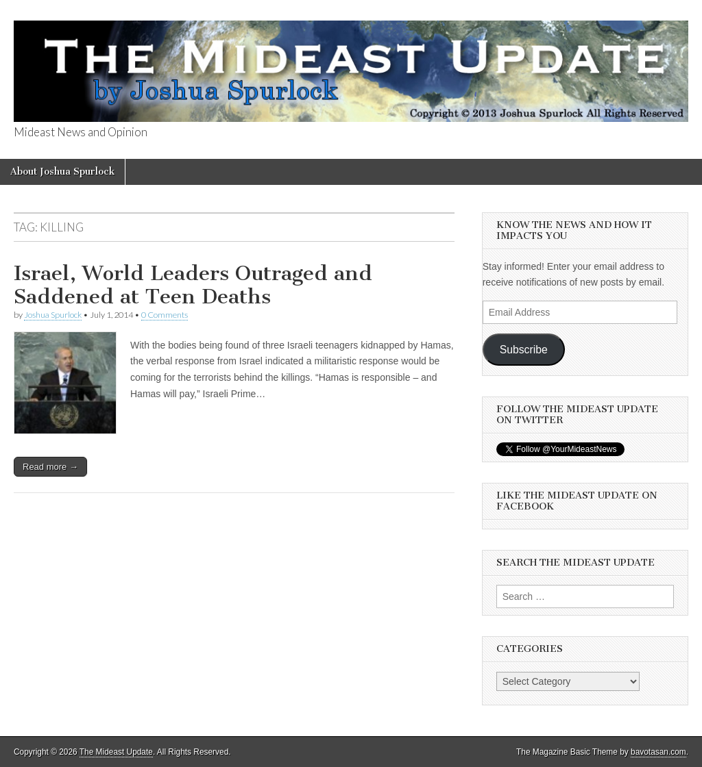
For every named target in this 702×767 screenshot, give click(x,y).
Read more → (50, 467)
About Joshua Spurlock (62, 171)
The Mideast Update (116, 752)
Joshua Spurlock (53, 315)
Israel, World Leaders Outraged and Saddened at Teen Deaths (193, 285)
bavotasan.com (658, 752)
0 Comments (164, 315)
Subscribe (524, 349)
